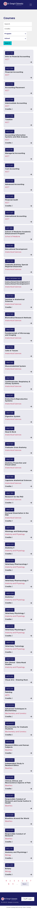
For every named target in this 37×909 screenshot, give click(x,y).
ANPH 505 (10, 577)
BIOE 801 (9, 742)
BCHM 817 (10, 723)
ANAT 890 (10, 477)
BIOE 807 (9, 795)
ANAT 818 (9, 413)
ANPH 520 (10, 642)
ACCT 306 (9, 116)
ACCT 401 (9, 165)
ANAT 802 (9, 261)
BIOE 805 (9, 777)
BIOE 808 (9, 815)
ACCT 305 (9, 99)
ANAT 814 (9, 347)
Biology (8, 855)
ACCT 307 (9, 131)
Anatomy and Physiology (15, 534)
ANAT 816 (9, 378)
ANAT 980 (10, 493)
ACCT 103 (9, 53)
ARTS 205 (9, 676)
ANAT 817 (9, 395)
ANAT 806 (9, 330)
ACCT (7, 59)
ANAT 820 (9, 444)
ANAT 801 (9, 246)
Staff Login (27, 899)
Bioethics (8, 750)
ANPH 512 (9, 610)
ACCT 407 (9, 213)
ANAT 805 (9, 314)
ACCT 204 (9, 68)
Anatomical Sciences (13, 252)
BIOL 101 (9, 849)
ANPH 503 (10, 544)
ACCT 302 (9, 84)
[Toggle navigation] (30, 5)
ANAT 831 (9, 459)
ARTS (7, 695)
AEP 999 (9, 228)
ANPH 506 (10, 593)
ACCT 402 (9, 181)
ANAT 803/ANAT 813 (13, 278)
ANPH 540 (10, 659)
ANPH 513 (9, 626)
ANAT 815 (9, 362)
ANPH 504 (10, 561)
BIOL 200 (9, 865)
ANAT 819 (9, 428)
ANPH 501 (9, 528)
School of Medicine (12, 236)
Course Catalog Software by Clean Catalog (18, 907)
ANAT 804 (10, 296)
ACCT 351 (9, 150)
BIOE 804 (9, 760)
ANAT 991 (9, 509)
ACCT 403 (9, 196)
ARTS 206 (9, 689)
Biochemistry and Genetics (15, 713)
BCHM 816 (10, 705)
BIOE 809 (9, 830)
